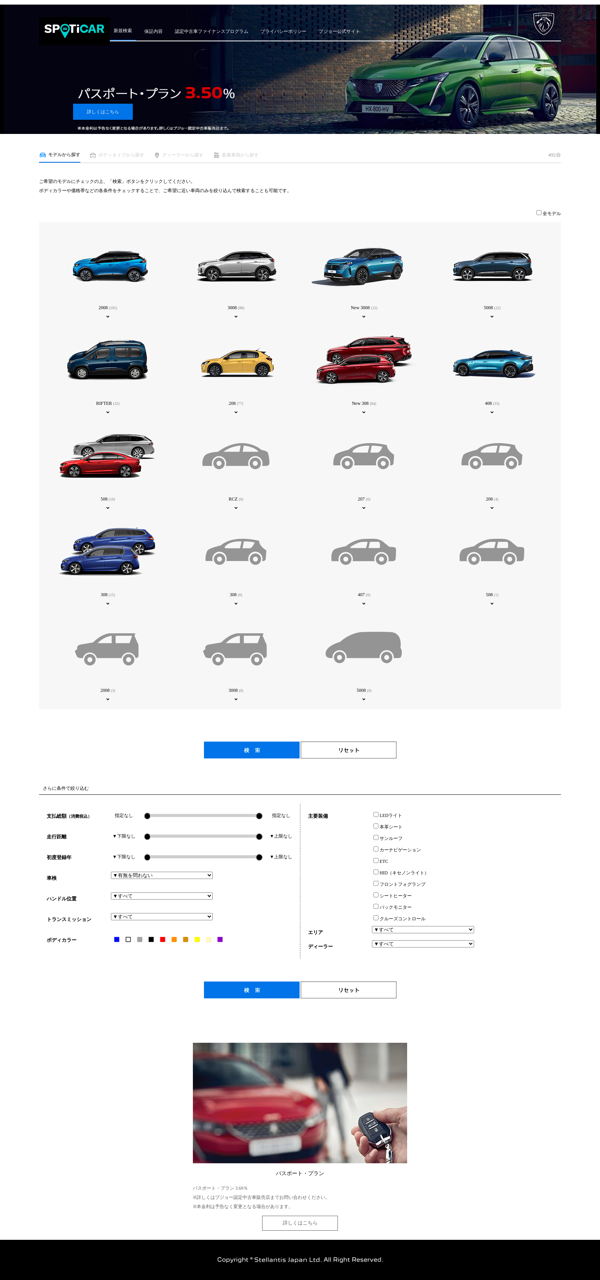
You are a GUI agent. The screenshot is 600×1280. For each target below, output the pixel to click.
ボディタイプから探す (117, 155)
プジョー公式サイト (339, 31)
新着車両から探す (235, 155)
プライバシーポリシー (284, 31)
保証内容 (153, 31)
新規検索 (123, 30)
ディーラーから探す (178, 155)
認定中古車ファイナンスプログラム (211, 31)
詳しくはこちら (103, 111)
